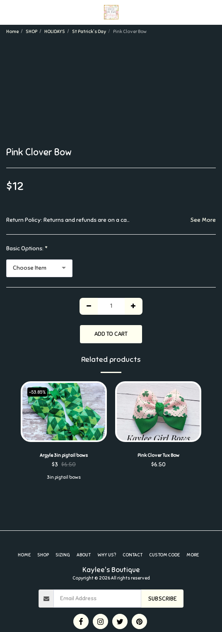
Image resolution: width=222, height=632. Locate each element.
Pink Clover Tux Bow (158, 455)
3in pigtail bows (64, 477)
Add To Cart (111, 333)
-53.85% (37, 392)
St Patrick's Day (89, 31)
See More (203, 219)
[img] (64, 411)
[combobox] (39, 268)
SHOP (31, 31)
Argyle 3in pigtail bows (64, 455)
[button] (9, 12)
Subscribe (162, 598)
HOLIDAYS (54, 31)
